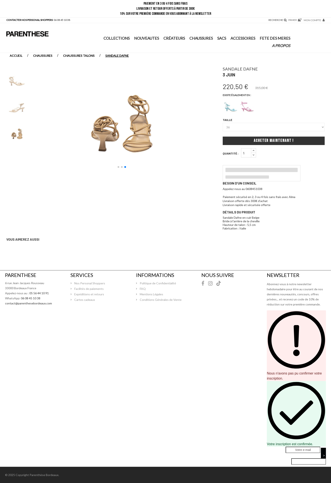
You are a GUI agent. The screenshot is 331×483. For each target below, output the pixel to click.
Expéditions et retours (89, 294)
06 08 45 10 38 (30, 298)
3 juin (229, 74)
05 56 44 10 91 (39, 293)
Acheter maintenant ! (274, 140)
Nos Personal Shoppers (89, 283)
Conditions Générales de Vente (161, 299)
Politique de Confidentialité (158, 283)
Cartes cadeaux (84, 299)
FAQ (143, 288)
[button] (118, 167)
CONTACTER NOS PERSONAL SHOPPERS (29, 20)
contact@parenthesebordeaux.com (28, 303)
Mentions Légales (151, 294)
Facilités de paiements (89, 288)
